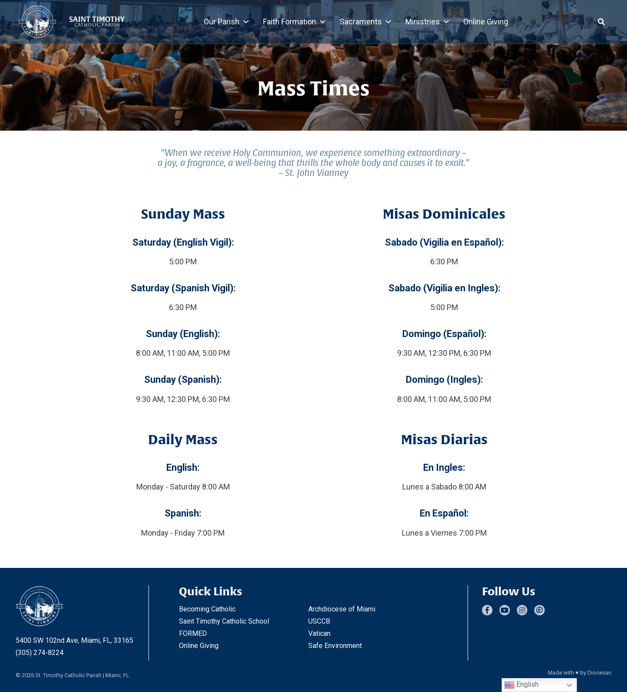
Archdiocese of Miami (341, 609)
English (521, 685)
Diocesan (599, 672)
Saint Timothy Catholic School (224, 621)
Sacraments (366, 21)
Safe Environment (335, 645)
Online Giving (485, 21)
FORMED (193, 633)
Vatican (319, 633)
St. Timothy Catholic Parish (68, 675)
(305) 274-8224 (40, 652)
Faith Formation (295, 21)
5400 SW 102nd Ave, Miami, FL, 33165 (74, 640)
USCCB (319, 621)
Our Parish (227, 21)
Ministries (427, 21)
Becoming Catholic (207, 609)
